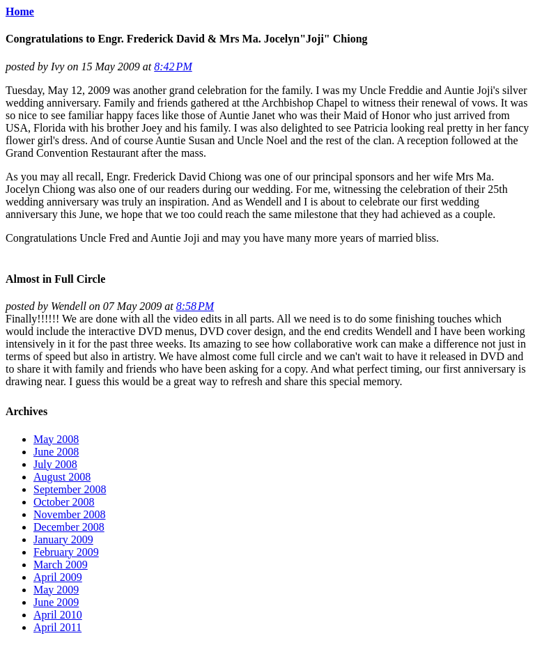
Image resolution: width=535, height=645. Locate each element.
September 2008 (69, 489)
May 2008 (56, 439)
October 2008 (64, 502)
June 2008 (56, 452)
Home (20, 11)
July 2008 (55, 464)
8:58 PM (195, 306)
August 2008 (62, 477)
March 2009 (60, 564)
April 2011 (57, 627)
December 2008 (68, 527)
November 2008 (69, 514)
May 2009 (56, 590)
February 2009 (66, 552)
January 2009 (63, 539)
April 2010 (57, 615)
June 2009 (56, 602)
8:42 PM (173, 66)
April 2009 (57, 577)
